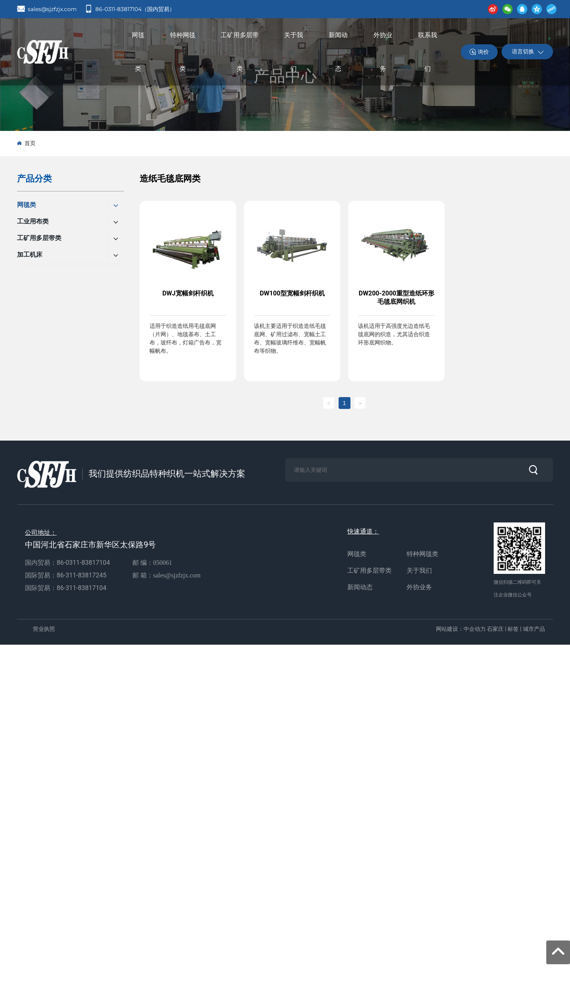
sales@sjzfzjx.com (52, 9)
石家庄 (495, 629)
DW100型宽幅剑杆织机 (292, 293)
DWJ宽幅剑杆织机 (187, 293)
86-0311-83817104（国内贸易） (135, 9)
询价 (483, 51)
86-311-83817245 (82, 575)
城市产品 (534, 629)
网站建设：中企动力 (461, 629)
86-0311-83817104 (83, 562)
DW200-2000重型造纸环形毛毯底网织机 (396, 297)
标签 (513, 629)
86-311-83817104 (81, 588)
